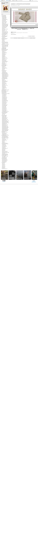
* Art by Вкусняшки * (4, 98)
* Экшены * (3, 167)
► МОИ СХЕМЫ (3, 90)
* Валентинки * (3, 80)
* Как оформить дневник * (4, 43)
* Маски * (3, 163)
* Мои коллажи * (3, 34)
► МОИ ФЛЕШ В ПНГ (4, 131)
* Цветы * (3, 62)
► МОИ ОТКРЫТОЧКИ (4, 78)
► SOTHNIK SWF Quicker (4, 38)
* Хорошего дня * (4, 89)
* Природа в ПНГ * (4, 59)
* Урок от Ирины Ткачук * (4, 156)
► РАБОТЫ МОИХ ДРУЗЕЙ (4, 137)
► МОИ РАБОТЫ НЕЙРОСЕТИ (5, 93)
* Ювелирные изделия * (4, 154)
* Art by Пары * (3, 106)
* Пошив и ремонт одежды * (5, 152)
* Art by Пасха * (3, 107)
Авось (17, 0)
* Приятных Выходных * (4, 85)
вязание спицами (14, 32)
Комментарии (6, 2)
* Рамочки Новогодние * (4, 124)
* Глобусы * (3, 53)
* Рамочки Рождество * (4, 128)
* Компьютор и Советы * (4, 46)
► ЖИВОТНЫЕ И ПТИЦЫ (4, 49)
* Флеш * (3, 141)
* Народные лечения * (4, 151)
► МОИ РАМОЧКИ (3, 115)
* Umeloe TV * (3, 20)
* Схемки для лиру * (4, 140)
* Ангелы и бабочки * (4, 52)
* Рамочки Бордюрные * (4, 119)
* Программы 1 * (3, 47)
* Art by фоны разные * (4, 110)
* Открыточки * (3, 139)
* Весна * (3, 39)
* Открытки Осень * (4, 84)
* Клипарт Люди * (3, 67)
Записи (2, 2)
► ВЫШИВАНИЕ (3, 48)
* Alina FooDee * (3, 17)
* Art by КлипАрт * (4, 103)
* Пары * (3, 69)
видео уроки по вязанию (19, 32)
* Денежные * (3, 144)
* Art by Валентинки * (4, 97)
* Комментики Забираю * (4, 74)
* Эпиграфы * (3, 142)
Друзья (4, 2)
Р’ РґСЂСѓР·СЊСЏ (6, 11)
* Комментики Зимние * (4, 75)
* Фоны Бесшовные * (4, 158)
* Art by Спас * (3, 109)
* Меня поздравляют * (4, 136)
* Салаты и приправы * (4, 31)
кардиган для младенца (25, 32)
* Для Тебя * (3, 82)
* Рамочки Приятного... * (4, 126)
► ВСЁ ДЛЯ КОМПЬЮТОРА (4, 44)
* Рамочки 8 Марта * (4, 118)
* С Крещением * (3, 87)
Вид (31, 0)
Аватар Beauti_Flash (5, 8)
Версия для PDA (33, 530)
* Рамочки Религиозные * (4, 127)
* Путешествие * (3, 64)
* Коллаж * (3, 138)
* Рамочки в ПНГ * (4, 120)
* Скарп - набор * (3, 60)
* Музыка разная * (4, 133)
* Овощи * (3, 29)
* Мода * (3, 150)
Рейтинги (14, 0)
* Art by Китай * (3, 95)
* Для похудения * (4, 146)
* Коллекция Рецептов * (4, 25)
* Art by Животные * (4, 102)
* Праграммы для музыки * (4, 134)
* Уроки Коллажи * (4, 157)
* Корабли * (3, 55)
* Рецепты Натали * (4, 30)
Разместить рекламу (34, 531)
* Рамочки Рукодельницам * (5, 129)
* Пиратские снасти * (4, 57)
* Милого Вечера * (4, 83)
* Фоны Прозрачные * (4, 160)
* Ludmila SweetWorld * (4, 19)
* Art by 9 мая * (3, 96)
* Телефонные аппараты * (4, 61)
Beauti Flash (3, 3)
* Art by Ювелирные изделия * (5, 111)
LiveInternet (3, 0)
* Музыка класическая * (4, 132)
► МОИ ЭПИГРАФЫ (4, 92)
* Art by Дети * (3, 101)
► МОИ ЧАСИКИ (3, 91)
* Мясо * (3, 28)
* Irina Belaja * (3, 18)
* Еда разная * (3, 54)
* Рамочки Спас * (3, 116)
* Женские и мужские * (4, 168)
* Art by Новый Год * (4, 105)
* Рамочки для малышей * (4, 121)
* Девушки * (3, 66)
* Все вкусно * (3, 23)
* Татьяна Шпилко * (4, 33)
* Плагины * (3, 164)
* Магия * (3, 149)
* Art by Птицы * (3, 108)
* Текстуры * (3, 165)
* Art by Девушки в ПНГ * (4, 100)
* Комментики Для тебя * (4, 73)
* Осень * (3, 41)
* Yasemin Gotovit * (4, 21)
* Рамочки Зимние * (4, 123)
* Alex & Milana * (3, 16)
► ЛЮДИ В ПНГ (3, 65)
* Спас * (3, 88)
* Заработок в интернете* (4, 42)
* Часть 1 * (3, 114)
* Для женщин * (3, 71)
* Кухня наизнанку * (4, 26)
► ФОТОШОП (3, 162)
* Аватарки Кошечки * (4, 72)
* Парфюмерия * (3, 56)
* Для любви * (3, 147)
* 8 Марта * (3, 79)
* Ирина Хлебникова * (4, 24)
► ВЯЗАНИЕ (3, 15)
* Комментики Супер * (4, 77)
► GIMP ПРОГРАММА (4, 36)
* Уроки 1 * (3, 35)
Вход (10, 0)
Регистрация (8, 0)
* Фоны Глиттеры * (4, 159)
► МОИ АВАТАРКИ (4, 70)
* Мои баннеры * (3, 113)
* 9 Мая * (3, 51)
